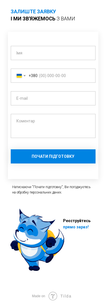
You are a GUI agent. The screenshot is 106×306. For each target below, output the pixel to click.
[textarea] (53, 126)
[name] (53, 53)
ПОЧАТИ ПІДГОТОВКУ (53, 156)
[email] (53, 98)
